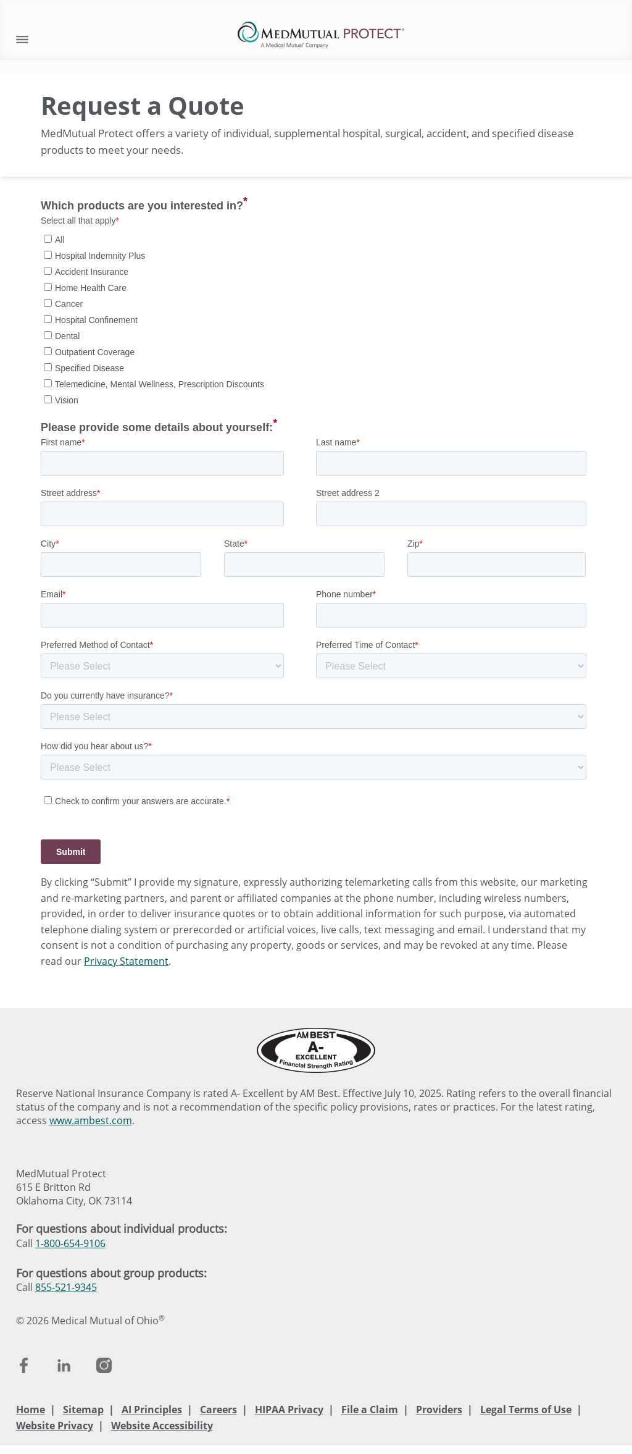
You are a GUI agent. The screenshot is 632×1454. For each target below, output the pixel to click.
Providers (439, 1409)
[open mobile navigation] (22, 38)
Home (30, 1409)
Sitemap (83, 1409)
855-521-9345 (66, 1287)
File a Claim (369, 1409)
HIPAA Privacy (289, 1409)
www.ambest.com (90, 1120)
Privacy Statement (126, 961)
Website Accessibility (162, 1425)
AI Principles (152, 1409)
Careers (218, 1409)
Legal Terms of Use (526, 1409)
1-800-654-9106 (70, 1243)
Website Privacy (54, 1425)
